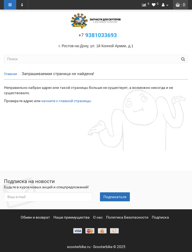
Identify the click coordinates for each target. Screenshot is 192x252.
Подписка (160, 217)
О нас (98, 217)
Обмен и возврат (35, 217)
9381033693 (98, 35)
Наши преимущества (71, 217)
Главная (10, 74)
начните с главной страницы (66, 101)
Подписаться (114, 197)
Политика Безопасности (127, 217)
